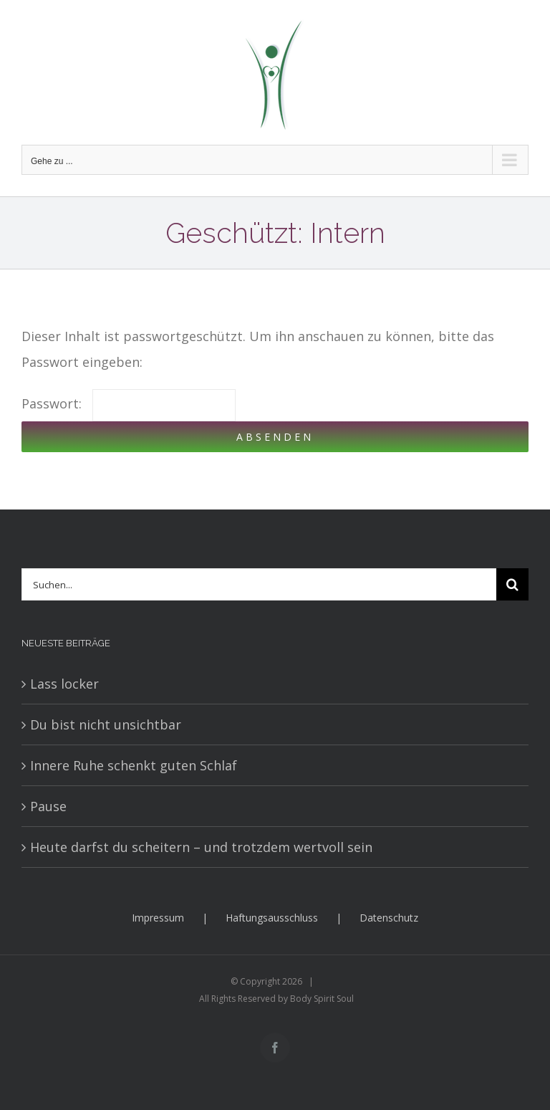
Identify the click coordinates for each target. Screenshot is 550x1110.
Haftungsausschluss (272, 917)
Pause (48, 806)
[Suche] (512, 584)
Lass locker (64, 683)
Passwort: (128, 403)
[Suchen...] (258, 584)
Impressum (158, 917)
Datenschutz (389, 917)
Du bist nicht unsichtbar (105, 724)
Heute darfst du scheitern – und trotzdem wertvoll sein (201, 847)
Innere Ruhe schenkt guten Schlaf (133, 765)
